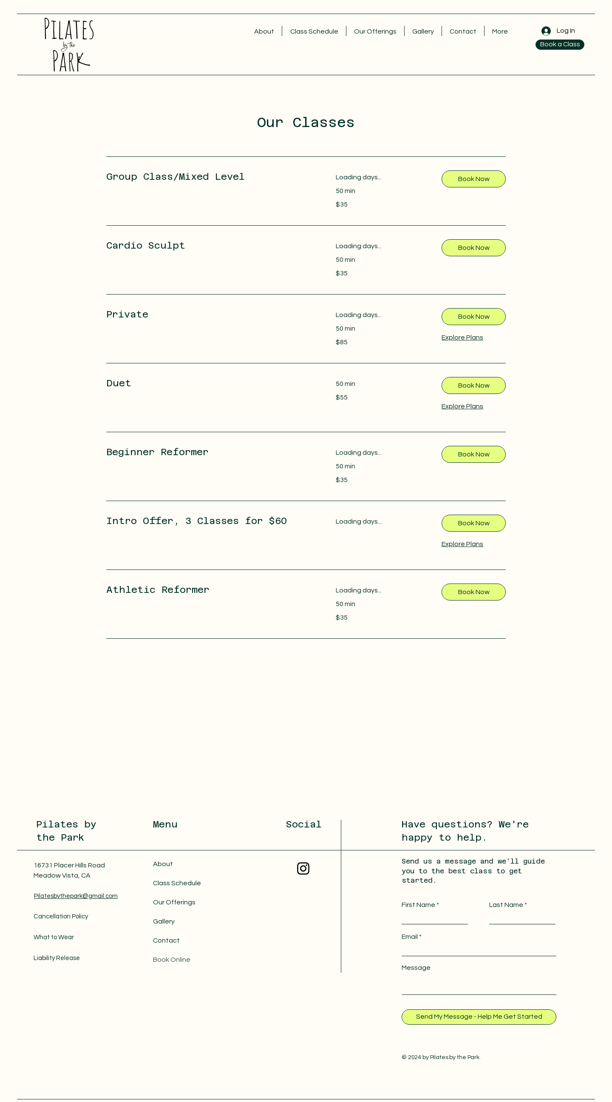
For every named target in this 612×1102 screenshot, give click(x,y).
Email (410, 936)
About (163, 864)
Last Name (506, 904)
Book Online (171, 959)
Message (416, 967)
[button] (474, 178)
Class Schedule (177, 883)
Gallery (164, 921)
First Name (418, 904)
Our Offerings (174, 902)
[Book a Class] (560, 45)
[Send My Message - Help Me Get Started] (479, 1017)
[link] (210, 176)
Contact (166, 940)
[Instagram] (303, 868)
